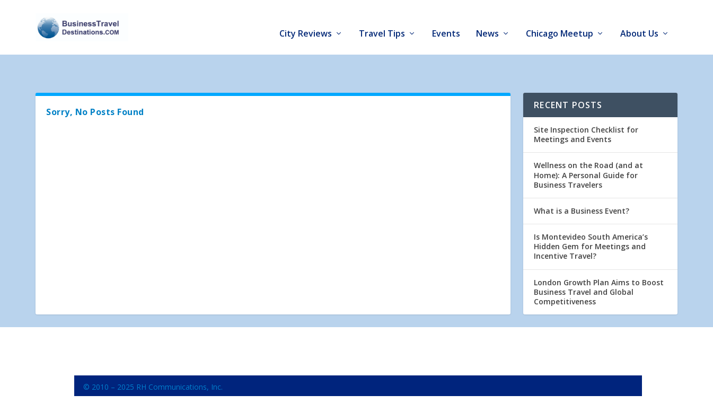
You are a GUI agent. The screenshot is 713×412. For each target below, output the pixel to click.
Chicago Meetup (559, 22)
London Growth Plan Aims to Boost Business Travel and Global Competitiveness (599, 262)
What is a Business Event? (581, 182)
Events (446, 22)
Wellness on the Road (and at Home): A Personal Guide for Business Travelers (588, 145)
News (487, 22)
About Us (639, 22)
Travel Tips (382, 22)
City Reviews (305, 22)
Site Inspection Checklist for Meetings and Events (586, 105)
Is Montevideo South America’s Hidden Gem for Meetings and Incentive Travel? (591, 217)
